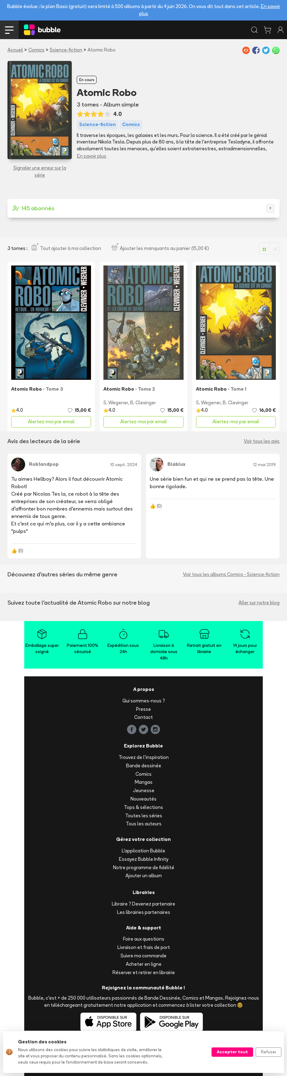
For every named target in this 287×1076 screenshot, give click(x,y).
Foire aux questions (143, 939)
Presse (143, 709)
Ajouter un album (143, 876)
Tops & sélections (143, 807)
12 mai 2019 (264, 464)
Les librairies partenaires (143, 912)
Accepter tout (232, 1051)
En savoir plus (91, 156)
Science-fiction (66, 50)
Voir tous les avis (262, 441)
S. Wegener (115, 403)
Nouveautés (143, 799)
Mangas (144, 782)
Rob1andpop (44, 464)
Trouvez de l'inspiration (144, 757)
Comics (36, 50)
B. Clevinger (143, 403)
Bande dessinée (143, 766)
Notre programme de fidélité (143, 867)
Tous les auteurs (144, 824)
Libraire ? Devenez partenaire (143, 904)
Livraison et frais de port (143, 947)
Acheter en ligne (144, 964)
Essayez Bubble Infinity (143, 859)
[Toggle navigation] (9, 29)
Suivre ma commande (143, 956)
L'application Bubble (143, 851)
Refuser (268, 1051)
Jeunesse (143, 790)
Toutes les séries (143, 816)
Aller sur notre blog (259, 603)
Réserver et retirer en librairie (143, 972)
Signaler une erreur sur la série (39, 171)
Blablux (176, 464)
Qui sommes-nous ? (143, 701)
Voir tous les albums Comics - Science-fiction (231, 574)
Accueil (15, 50)
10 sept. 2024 (123, 464)
